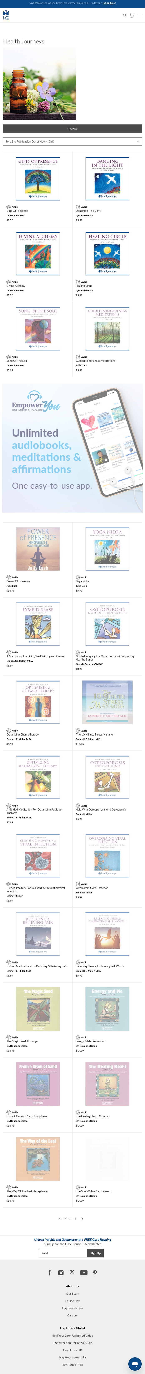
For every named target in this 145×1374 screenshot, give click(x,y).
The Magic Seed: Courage (22, 1041)
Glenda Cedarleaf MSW (19, 660)
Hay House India (72, 1364)
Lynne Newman (15, 215)
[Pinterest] (94, 1272)
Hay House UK (72, 1350)
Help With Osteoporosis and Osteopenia (101, 809)
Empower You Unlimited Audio (72, 1342)
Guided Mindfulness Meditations (95, 360)
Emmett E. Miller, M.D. (18, 739)
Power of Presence (18, 581)
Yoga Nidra (82, 581)
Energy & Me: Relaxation (90, 1041)
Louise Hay (72, 1301)
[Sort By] (72, 141)
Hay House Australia (72, 1357)
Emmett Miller (84, 814)
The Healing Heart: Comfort (92, 1116)
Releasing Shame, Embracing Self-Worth (100, 966)
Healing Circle (84, 285)
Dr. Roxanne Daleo (17, 1045)
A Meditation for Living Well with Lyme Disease (35, 656)
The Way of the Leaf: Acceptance (27, 1191)
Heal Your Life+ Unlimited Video (72, 1335)
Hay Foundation (72, 1308)
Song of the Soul (17, 360)
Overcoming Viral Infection (92, 887)
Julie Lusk (81, 365)
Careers (72, 1315)
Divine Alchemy (15, 285)
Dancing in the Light (88, 210)
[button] (126, 14)
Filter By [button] (73, 128)
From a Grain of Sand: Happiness (26, 1116)
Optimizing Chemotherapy (22, 734)
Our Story (72, 1293)
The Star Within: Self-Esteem (93, 1191)
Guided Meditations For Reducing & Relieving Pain (36, 966)
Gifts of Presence (17, 210)
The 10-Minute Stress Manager (95, 734)
